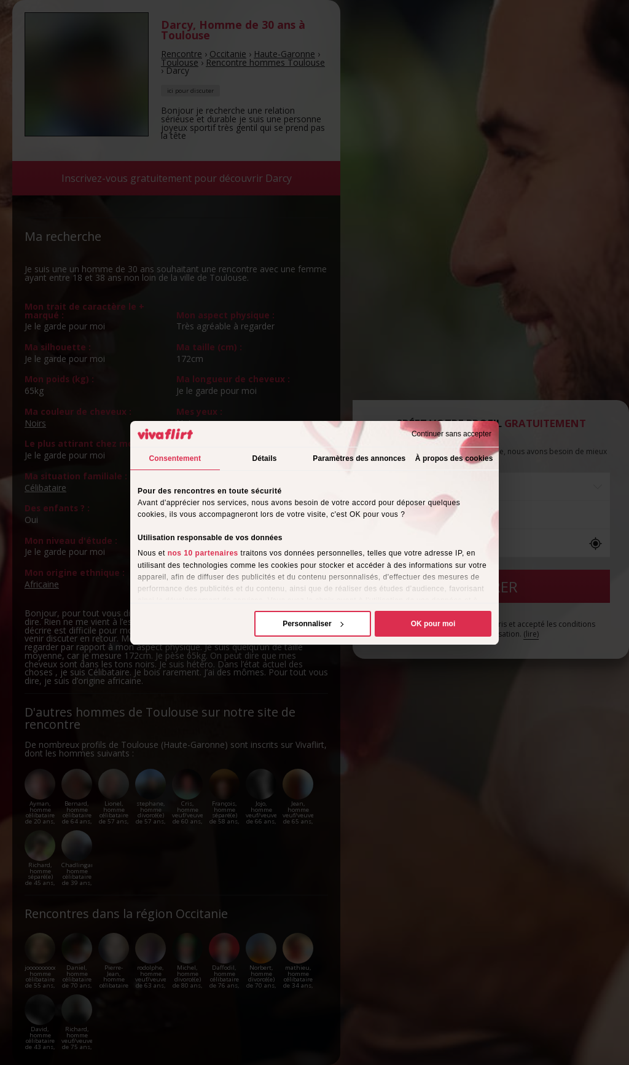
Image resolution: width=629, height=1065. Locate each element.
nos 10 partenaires (203, 553)
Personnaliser (313, 623)
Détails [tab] (264, 458)
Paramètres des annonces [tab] (359, 458)
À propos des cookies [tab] (454, 458)
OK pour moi (433, 623)
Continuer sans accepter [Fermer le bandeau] (451, 434)
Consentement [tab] (175, 458)
